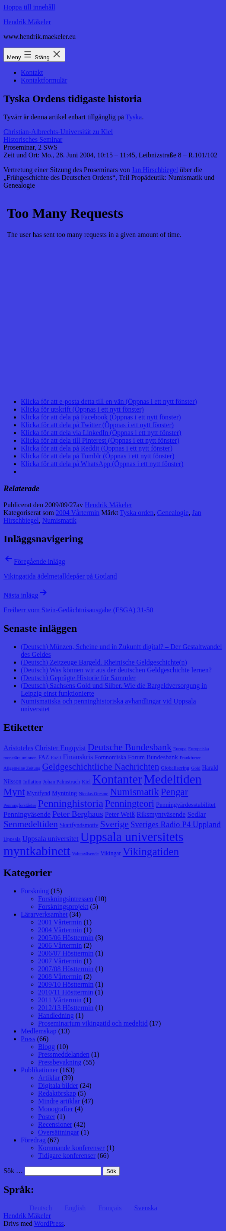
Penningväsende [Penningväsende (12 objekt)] (27, 814)
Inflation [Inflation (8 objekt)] (32, 782)
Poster (46, 1116)
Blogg (46, 1046)
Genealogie (173, 512)
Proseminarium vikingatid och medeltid (93, 1023)
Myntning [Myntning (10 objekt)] (64, 793)
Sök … (13, 1170)
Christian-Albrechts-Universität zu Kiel (58, 131)
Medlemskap (39, 1031)
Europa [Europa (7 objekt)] (180, 748)
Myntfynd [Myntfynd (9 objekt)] (38, 793)
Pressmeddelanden (63, 1054)
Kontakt (32, 72)
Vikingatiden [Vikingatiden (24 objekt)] (151, 851)
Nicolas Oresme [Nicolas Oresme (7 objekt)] (93, 793)
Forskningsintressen (65, 898)
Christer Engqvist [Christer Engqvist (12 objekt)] (60, 748)
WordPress (49, 1223)
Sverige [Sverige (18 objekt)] (114, 824)
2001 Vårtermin (60, 922)
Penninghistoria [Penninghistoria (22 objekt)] (70, 803)
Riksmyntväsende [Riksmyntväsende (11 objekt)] (161, 814)
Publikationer (39, 1070)
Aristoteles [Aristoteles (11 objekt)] (18, 747)
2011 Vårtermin (60, 1000)
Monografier (55, 1109)
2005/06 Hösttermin (65, 937)
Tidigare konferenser (66, 1155)
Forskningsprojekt (63, 906)
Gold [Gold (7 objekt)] (195, 768)
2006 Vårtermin (60, 945)
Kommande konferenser (71, 1147)
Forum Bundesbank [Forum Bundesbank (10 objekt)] (153, 757)
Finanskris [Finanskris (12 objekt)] (78, 757)
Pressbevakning (59, 1062)
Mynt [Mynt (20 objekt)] (14, 792)
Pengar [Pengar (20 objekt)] (174, 792)
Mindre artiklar (59, 1101)
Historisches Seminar (32, 139)
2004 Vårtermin (77, 512)
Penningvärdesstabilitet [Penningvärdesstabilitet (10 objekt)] (186, 804)
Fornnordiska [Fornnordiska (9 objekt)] (110, 757)
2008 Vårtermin (60, 976)
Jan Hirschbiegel (155, 169)
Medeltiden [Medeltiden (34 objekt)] (173, 779)
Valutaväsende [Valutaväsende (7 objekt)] (85, 853)
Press (28, 1038)
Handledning (56, 1015)
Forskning (35, 891)
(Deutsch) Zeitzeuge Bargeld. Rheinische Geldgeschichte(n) (104, 662)
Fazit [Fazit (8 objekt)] (56, 758)
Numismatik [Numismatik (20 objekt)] (134, 792)
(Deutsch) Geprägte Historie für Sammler (78, 677)
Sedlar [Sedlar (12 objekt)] (196, 814)
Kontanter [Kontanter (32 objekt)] (117, 779)
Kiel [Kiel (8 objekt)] (86, 782)
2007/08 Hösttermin (65, 968)
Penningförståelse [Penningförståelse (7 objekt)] (19, 805)
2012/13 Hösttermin (65, 1007)
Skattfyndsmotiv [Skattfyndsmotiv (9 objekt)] (79, 825)
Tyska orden (136, 512)
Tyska (133, 117)
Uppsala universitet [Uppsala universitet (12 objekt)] (50, 839)
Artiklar (49, 1077)
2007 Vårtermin (60, 961)
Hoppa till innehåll (29, 7)
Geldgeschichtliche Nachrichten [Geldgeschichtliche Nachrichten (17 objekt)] (100, 766)
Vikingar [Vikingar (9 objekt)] (110, 853)
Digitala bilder (58, 1085)
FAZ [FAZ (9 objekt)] (43, 757)
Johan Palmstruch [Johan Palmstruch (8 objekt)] (61, 782)
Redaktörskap (57, 1093)
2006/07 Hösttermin (65, 953)
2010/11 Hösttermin (65, 992)
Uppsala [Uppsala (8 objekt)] (12, 839)
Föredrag (33, 1140)
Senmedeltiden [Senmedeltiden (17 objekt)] (30, 824)
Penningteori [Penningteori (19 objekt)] (129, 803)
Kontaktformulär (44, 80)
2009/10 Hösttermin (65, 984)
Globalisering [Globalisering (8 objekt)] (175, 768)
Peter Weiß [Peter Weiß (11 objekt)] (120, 814)
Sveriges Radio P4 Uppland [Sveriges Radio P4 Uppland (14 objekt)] (176, 824)
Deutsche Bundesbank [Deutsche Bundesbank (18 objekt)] (130, 747)
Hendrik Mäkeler (27, 22)
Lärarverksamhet (44, 914)
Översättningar (58, 1132)
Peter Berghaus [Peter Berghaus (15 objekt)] (77, 814)
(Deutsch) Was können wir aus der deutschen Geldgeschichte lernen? (116, 670)
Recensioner (55, 1124)
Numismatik (59, 520)
